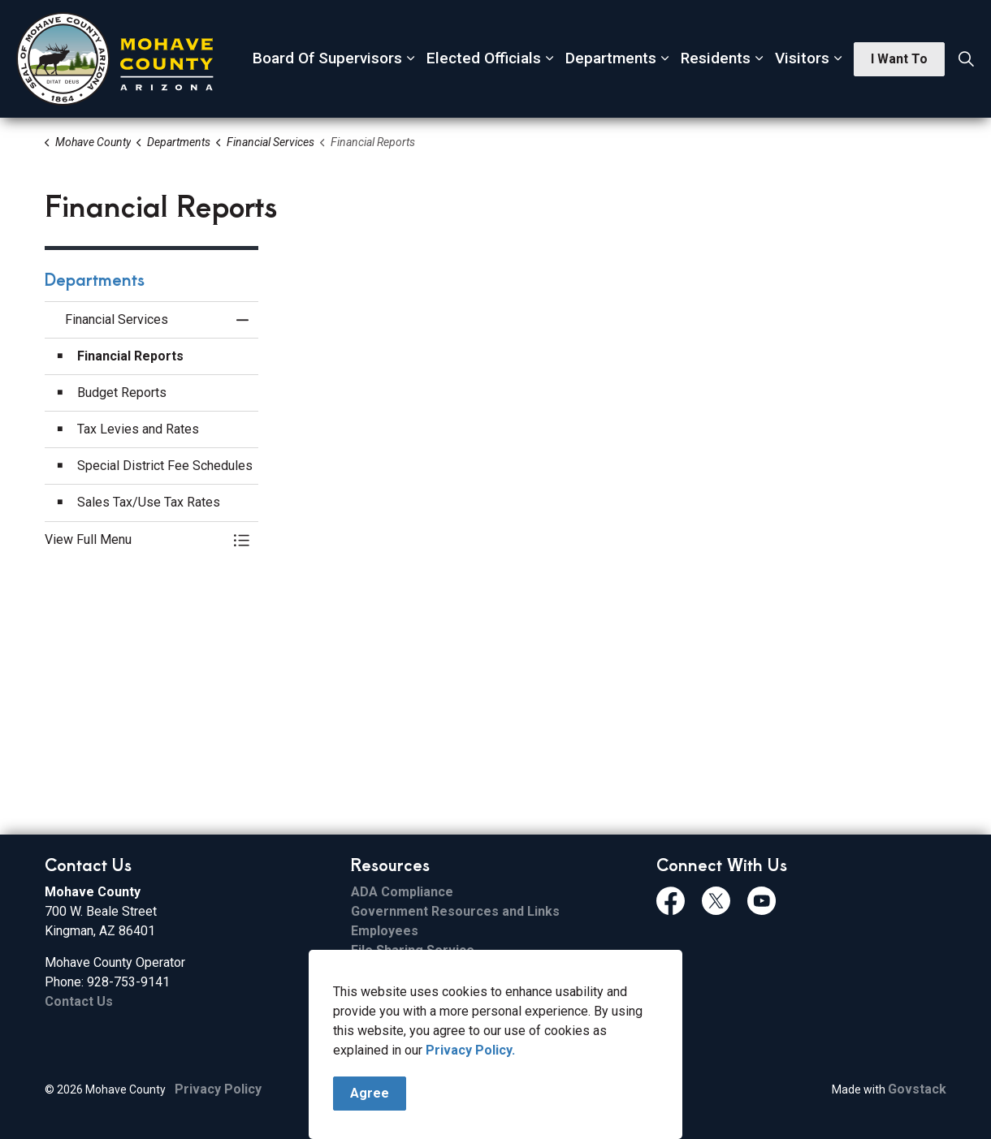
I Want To (899, 59)
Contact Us (79, 1001)
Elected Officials (483, 58)
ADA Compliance (402, 892)
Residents (716, 58)
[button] (135, 540)
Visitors (802, 58)
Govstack (917, 1089)
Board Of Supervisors (327, 58)
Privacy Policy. (470, 1050)
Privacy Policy (218, 1089)
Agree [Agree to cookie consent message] (369, 1093)
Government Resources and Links (455, 911)
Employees (384, 930)
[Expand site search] (966, 59)
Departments (610, 58)
